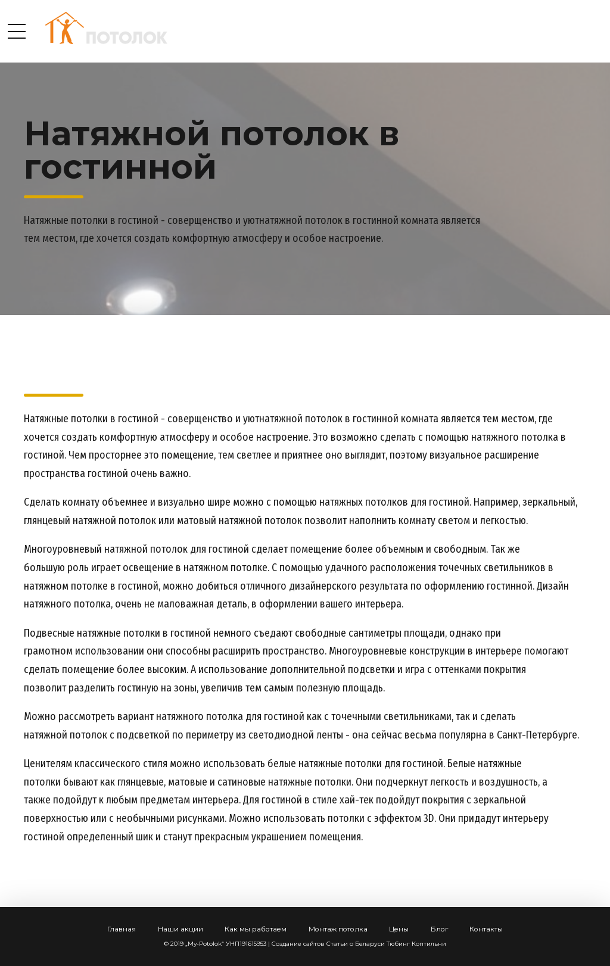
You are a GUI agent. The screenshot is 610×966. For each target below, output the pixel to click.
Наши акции (180, 929)
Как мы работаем (256, 929)
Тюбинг (398, 944)
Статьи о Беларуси (355, 944)
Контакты (486, 929)
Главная (121, 929)
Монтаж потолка (338, 929)
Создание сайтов (298, 944)
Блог (439, 929)
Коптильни (429, 944)
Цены (399, 929)
